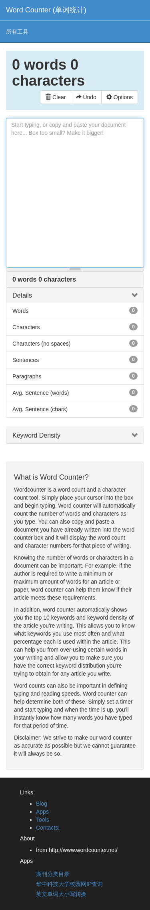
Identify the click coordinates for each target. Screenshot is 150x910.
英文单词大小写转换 (61, 894)
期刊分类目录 (53, 874)
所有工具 (17, 31)
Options (119, 97)
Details (22, 295)
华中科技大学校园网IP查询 (69, 884)
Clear (55, 97)
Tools (42, 819)
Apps (42, 811)
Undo (86, 97)
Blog (41, 803)
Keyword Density (36, 435)
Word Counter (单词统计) (46, 10)
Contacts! (48, 827)
